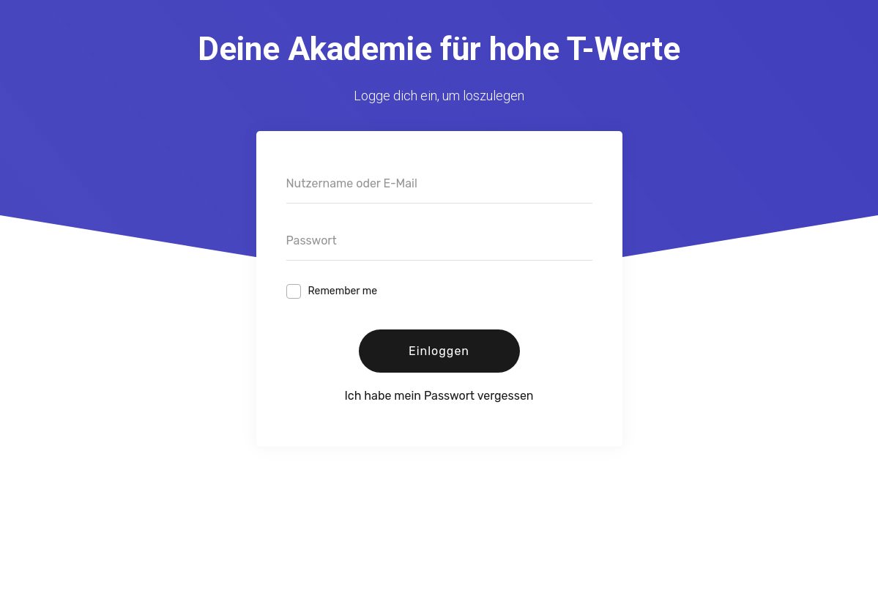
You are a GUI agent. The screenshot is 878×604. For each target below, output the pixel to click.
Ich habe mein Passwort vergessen (438, 396)
